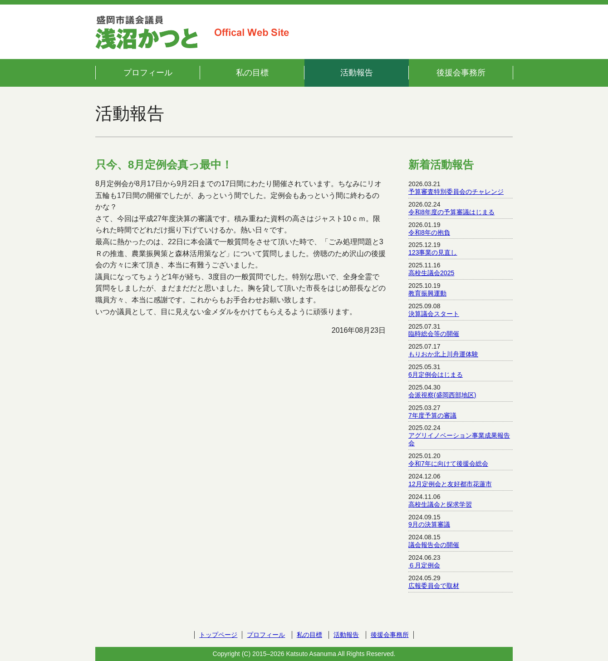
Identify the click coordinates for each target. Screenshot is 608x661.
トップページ (218, 634)
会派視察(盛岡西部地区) (442, 395)
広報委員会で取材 (433, 585)
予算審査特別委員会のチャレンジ (456, 191)
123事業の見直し (432, 252)
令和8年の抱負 (429, 232)
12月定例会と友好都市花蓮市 (450, 484)
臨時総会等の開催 (433, 333)
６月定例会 (424, 565)
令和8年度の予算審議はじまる (451, 212)
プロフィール (147, 72)
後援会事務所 (460, 72)
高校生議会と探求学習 (440, 504)
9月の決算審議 (429, 524)
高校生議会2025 (431, 272)
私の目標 (252, 72)
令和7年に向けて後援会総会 (448, 463)
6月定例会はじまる (435, 374)
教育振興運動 (427, 293)
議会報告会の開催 (433, 544)
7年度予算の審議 (432, 415)
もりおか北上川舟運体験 (443, 354)
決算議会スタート (433, 313)
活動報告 (356, 72)
